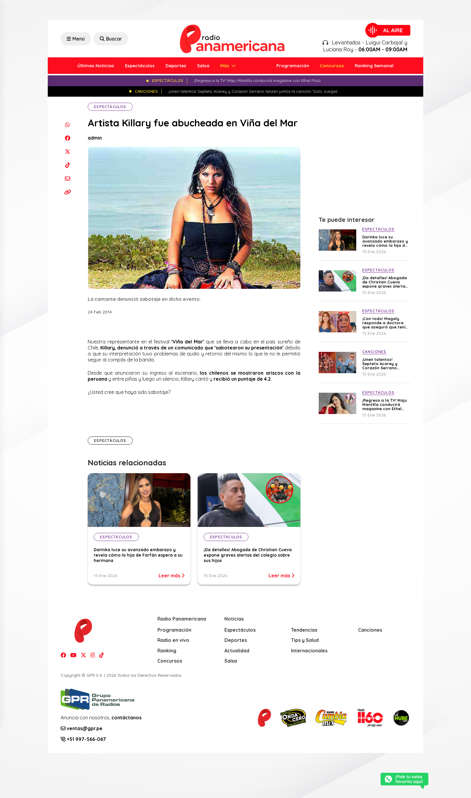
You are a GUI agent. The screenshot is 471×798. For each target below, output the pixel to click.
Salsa (203, 65)
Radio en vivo (173, 640)
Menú (76, 39)
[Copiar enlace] (67, 192)
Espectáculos (140, 65)
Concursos (332, 65)
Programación (292, 65)
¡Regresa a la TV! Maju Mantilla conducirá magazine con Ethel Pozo (384, 404)
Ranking (166, 651)
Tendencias (304, 630)
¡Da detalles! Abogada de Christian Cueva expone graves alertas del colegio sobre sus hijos (248, 555)
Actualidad (236, 651)
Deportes (176, 65)
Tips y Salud (305, 640)
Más (225, 65)
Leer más (171, 576)
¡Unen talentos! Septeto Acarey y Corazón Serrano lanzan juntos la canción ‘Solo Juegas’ (384, 363)
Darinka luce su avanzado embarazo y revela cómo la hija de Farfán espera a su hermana (138, 555)
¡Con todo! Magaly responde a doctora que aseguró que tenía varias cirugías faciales (385, 322)
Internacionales (309, 651)
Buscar (111, 39)
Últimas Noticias (95, 65)
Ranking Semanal (374, 65)
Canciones (370, 630)
